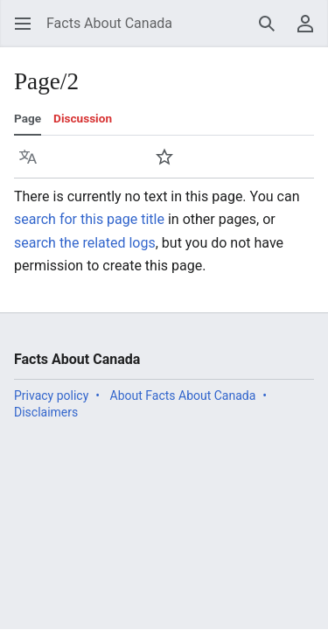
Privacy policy (51, 395)
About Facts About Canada (183, 395)
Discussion (82, 118)
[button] (22, 23)
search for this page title (89, 219)
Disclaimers (46, 412)
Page (27, 118)
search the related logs (85, 242)
